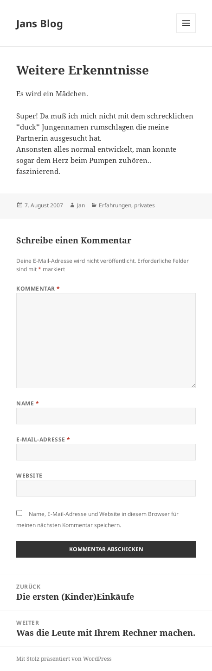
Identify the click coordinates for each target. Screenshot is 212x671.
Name (27, 403)
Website (29, 475)
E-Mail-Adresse (43, 439)
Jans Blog (39, 23)
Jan (81, 205)
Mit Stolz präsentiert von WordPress (63, 659)
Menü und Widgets (186, 32)
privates (144, 205)
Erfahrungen (115, 205)
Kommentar (38, 288)
